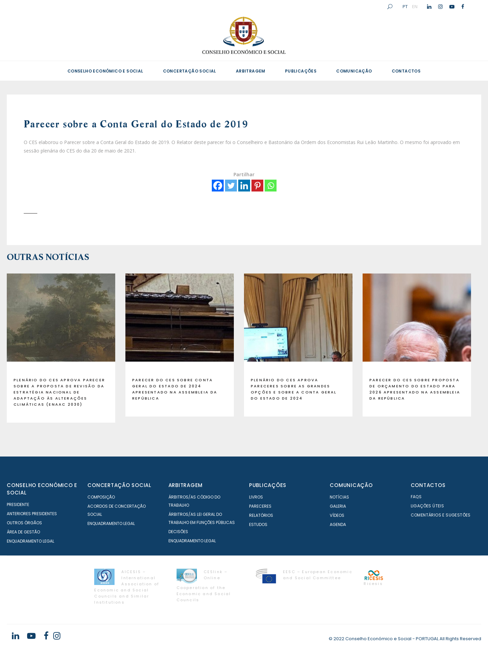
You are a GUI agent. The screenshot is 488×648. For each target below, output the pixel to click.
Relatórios (261, 515)
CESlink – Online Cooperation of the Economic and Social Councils (204, 586)
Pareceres (260, 506)
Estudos (258, 524)
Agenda (338, 524)
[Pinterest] (257, 185)
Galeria (338, 506)
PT (405, 6)
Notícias (339, 497)
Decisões (178, 531)
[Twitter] (231, 185)
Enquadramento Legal (30, 541)
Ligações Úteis (427, 506)
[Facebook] (218, 185)
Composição (101, 497)
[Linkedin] (244, 185)
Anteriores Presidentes (32, 514)
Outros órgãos (24, 523)
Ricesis (373, 583)
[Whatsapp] (271, 185)
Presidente (18, 504)
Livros (256, 497)
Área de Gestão (23, 532)
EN (415, 6)
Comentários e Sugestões (441, 515)
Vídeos (337, 515)
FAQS (416, 497)
